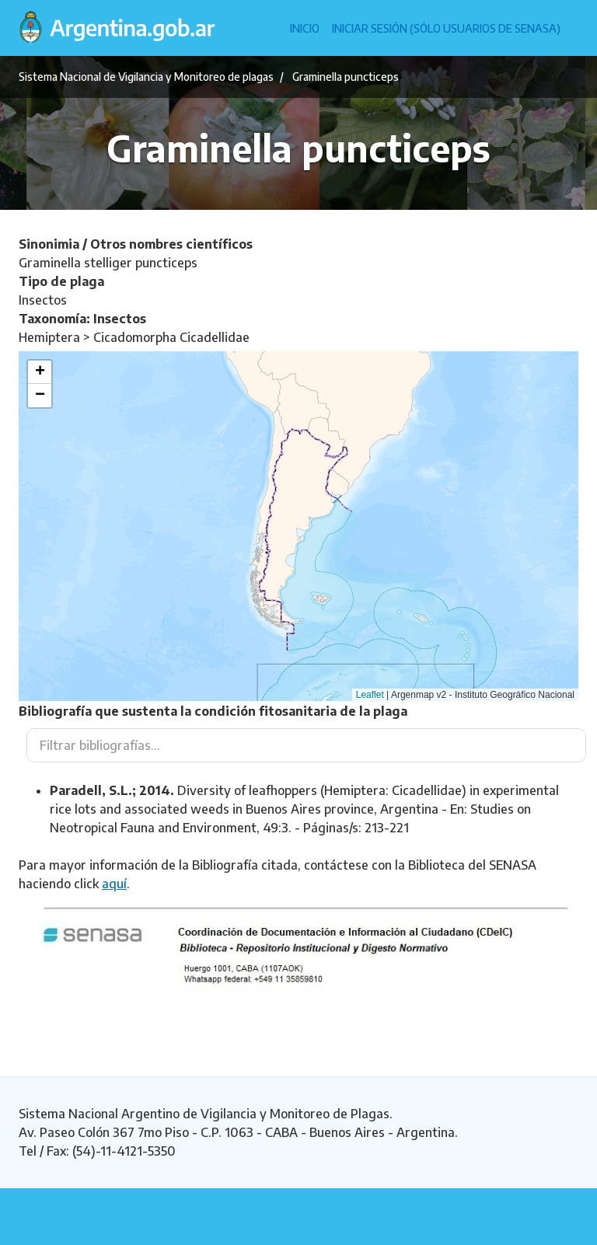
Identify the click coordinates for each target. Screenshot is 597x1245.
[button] (39, 372)
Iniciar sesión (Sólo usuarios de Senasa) (446, 28)
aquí (114, 883)
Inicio (304, 28)
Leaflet (370, 694)
